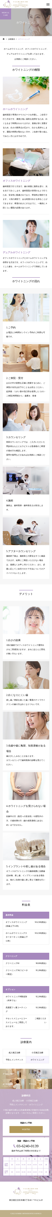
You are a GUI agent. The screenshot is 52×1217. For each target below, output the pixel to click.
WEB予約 (26, 1129)
